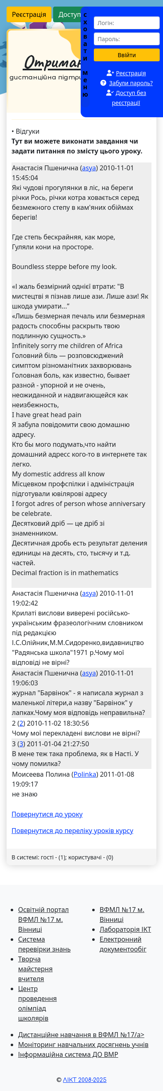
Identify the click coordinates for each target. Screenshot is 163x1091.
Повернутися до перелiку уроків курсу (72, 830)
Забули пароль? (131, 83)
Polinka (85, 774)
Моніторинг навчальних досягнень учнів (83, 1044)
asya (89, 167)
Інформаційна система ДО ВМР (68, 1054)
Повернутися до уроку (47, 814)
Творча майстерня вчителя (35, 968)
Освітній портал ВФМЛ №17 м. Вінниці (43, 919)
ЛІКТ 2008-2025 (85, 1080)
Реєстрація (29, 14)
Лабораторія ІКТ (125, 929)
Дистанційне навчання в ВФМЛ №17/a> (81, 1034)
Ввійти (127, 55)
